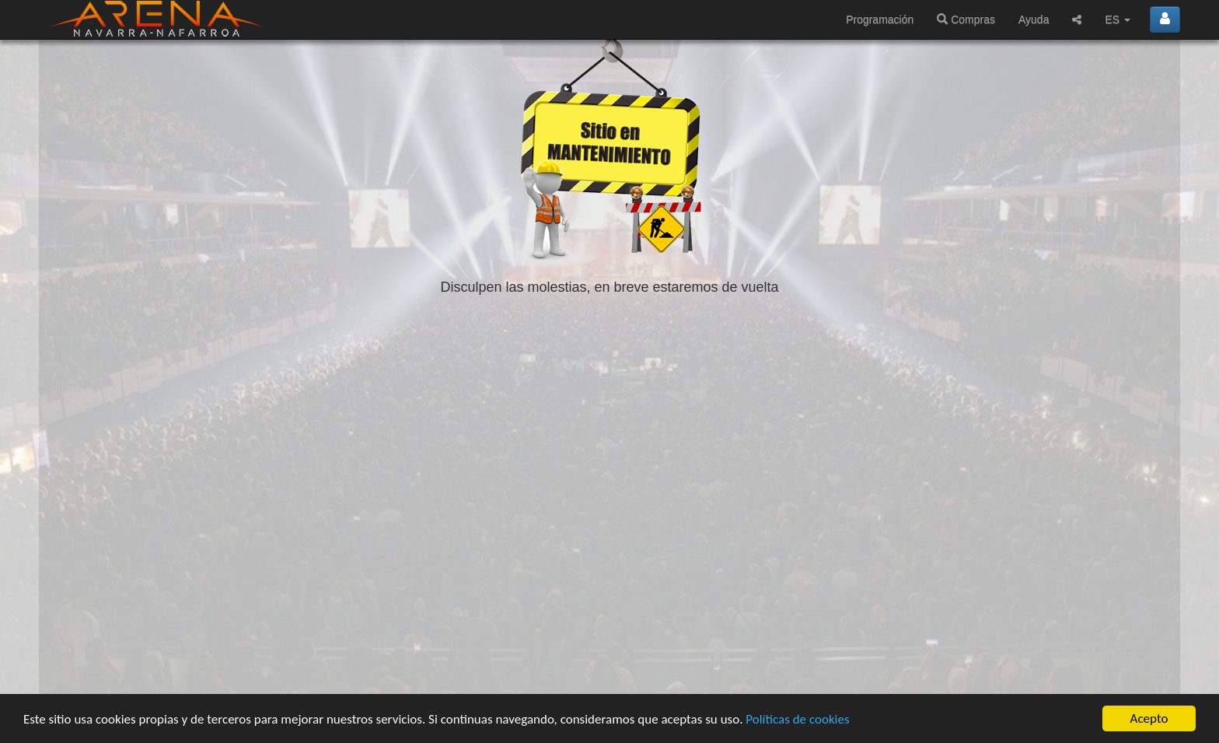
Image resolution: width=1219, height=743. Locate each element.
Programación (879, 19)
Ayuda (1033, 19)
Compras (966, 19)
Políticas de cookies (797, 719)
